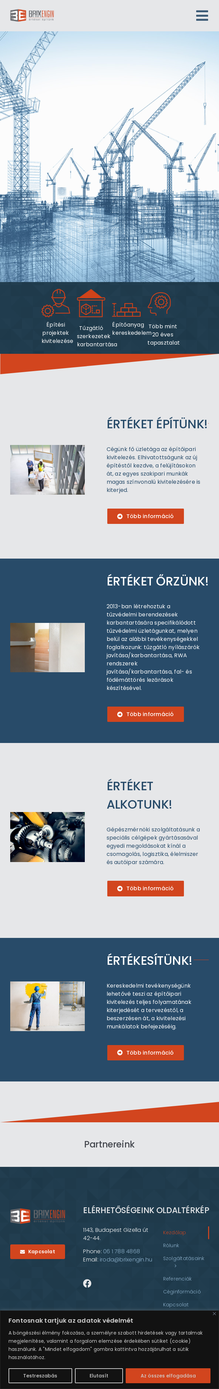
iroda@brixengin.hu (126, 1259)
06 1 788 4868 (121, 1251)
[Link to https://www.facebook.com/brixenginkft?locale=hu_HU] (87, 1283)
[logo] (32, 12)
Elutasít (99, 1375)
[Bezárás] (214, 1313)
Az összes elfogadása (168, 1375)
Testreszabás (40, 1375)
